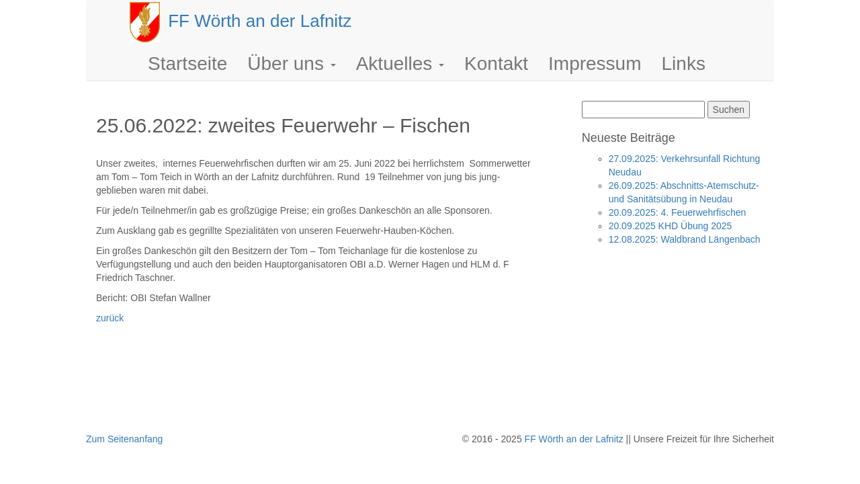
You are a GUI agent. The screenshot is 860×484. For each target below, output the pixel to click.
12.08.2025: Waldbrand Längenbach (685, 239)
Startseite (187, 63)
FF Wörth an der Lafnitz (574, 439)
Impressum (594, 63)
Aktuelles (400, 63)
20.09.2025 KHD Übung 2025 (670, 225)
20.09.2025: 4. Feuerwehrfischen (677, 212)
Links (683, 63)
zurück (110, 318)
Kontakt (496, 63)
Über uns (291, 63)
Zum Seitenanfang (124, 439)
